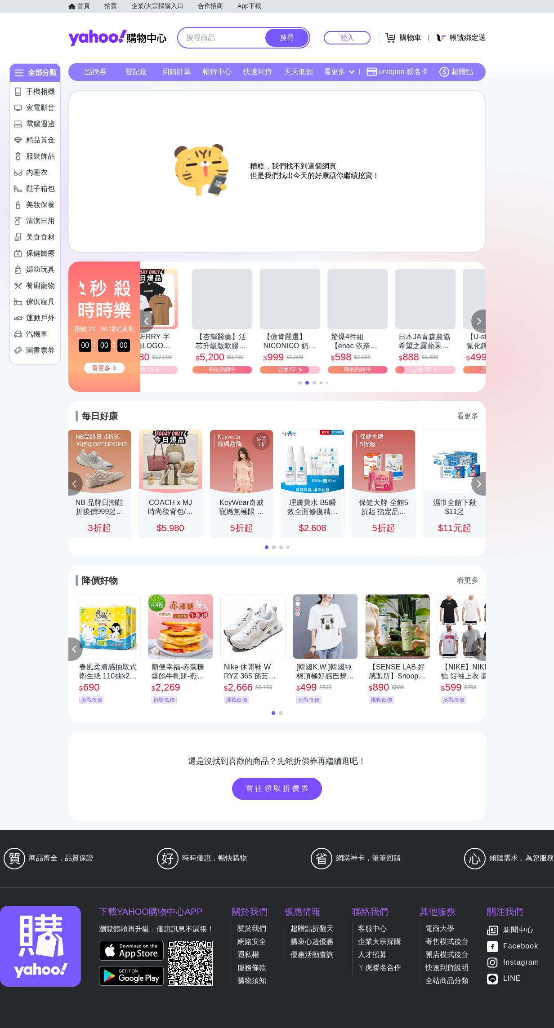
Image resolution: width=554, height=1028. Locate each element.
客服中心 (372, 928)
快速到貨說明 (447, 967)
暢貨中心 (217, 71)
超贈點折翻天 (312, 928)
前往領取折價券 (278, 788)
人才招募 (372, 954)
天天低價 (298, 71)
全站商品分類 (447, 980)
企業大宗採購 (379, 941)
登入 (347, 37)
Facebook (520, 946)
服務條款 (251, 967)
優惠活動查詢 (312, 954)
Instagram (521, 962)
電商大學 (439, 928)
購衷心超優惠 (312, 941)
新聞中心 (518, 930)
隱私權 (248, 954)
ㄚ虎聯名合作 (379, 967)
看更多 (339, 71)
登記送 (136, 71)
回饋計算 (176, 71)
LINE (512, 979)
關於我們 (251, 928)
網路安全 (251, 941)
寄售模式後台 (447, 941)
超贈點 (456, 71)
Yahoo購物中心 (117, 38)
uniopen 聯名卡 (397, 71)
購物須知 (251, 980)
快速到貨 (257, 71)
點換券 (96, 71)
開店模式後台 (447, 954)
